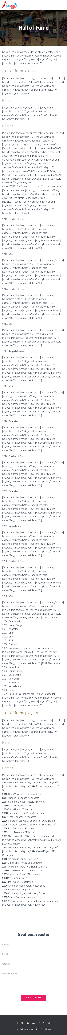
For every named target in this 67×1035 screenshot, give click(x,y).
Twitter (22, 1023)
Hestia (19, 1029)
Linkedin (33, 1023)
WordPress (46, 1029)
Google (28, 1023)
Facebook (17, 1023)
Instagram (39, 1023)
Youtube (49, 1023)
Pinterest (44, 1023)
